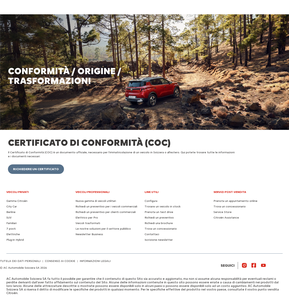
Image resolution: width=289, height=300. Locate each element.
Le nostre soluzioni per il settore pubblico (103, 228)
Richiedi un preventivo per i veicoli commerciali (106, 206)
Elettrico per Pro (86, 217)
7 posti (11, 228)
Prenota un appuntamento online (235, 201)
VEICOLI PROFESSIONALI (92, 192)
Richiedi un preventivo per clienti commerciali (105, 212)
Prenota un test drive (159, 212)
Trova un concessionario (161, 228)
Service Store (223, 212)
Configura (151, 201)
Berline (10, 212)
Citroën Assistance (226, 217)
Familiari (11, 223)
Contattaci (152, 234)
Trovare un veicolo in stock (163, 206)
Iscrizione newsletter (159, 240)
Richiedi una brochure (159, 223)
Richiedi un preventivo (159, 217)
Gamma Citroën (16, 201)
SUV (9, 217)
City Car (11, 206)
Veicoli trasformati (87, 223)
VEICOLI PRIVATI (17, 192)
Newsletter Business (89, 234)
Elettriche (13, 234)
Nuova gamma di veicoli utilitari (95, 201)
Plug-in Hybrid (15, 240)
